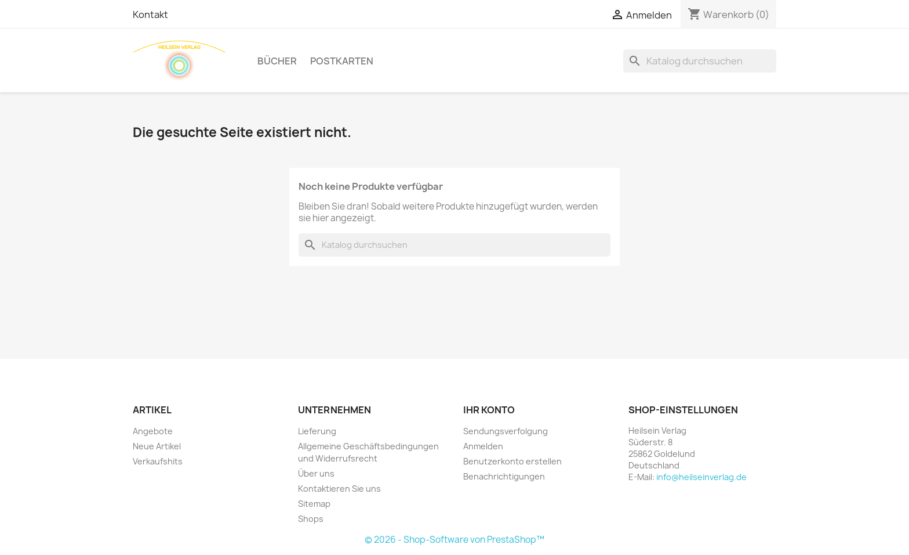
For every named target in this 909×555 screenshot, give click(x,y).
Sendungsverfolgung (505, 431)
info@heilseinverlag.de (701, 476)
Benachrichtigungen (504, 476)
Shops (310, 518)
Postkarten (341, 61)
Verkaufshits (158, 461)
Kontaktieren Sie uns (339, 488)
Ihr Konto (489, 409)
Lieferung (317, 431)
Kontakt (150, 14)
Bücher (277, 61)
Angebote (153, 431)
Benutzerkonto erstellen (512, 461)
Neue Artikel (157, 446)
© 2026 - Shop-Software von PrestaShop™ (454, 540)
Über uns (316, 473)
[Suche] (699, 61)
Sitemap (314, 503)
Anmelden (483, 446)
